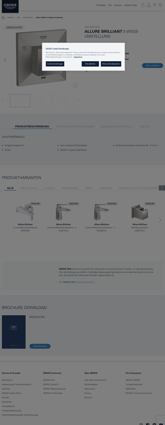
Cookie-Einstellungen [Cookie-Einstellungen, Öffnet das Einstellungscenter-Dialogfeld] (55, 64)
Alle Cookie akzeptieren (111, 64)
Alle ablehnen (90, 64)
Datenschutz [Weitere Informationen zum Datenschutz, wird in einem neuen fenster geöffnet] (78, 57)
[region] (83, 57)
